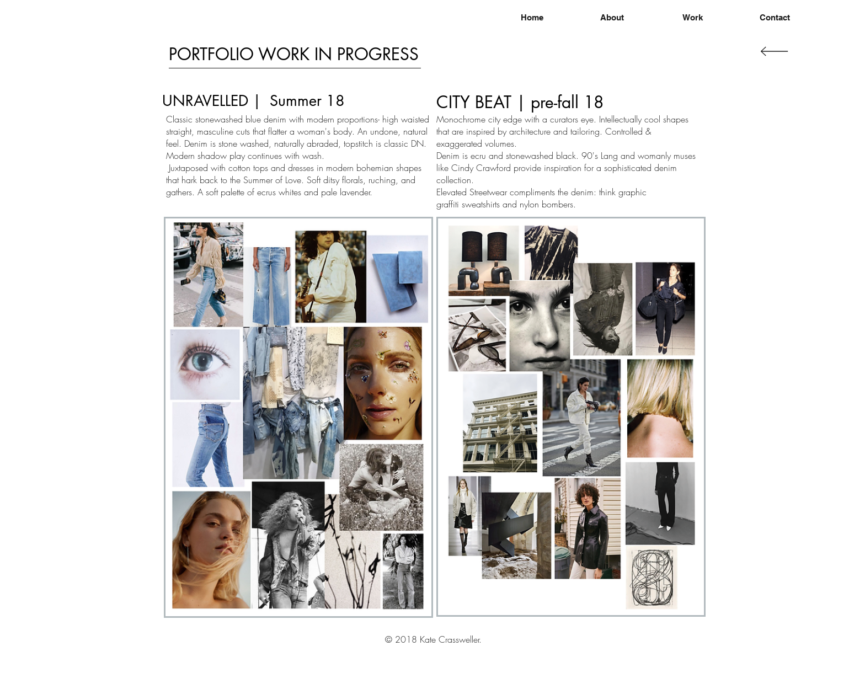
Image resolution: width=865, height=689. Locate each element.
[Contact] (774, 17)
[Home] (532, 17)
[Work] (692, 17)
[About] (612, 17)
